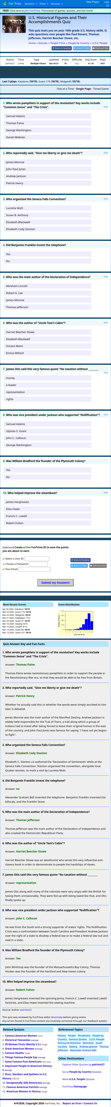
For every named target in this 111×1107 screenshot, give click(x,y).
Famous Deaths (14, 1052)
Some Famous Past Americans (23, 1061)
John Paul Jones (16, 169)
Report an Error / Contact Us (80, 1103)
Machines (88, 1042)
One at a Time (65, 88)
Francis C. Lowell (16, 515)
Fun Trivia (11, 4)
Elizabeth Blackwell (18, 222)
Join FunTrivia (32, 10)
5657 (102, 63)
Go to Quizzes (81, 1071)
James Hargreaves (17, 501)
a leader (11, 385)
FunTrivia (74, 1086)
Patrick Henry (14, 183)
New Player (92, 1)
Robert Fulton (14, 522)
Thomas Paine (15, 123)
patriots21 (10, 63)
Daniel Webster (15, 137)
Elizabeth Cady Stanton (20, 229)
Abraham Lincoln (16, 286)
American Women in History (23, 1091)
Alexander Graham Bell (83, 1050)
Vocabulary (84, 1035)
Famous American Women (21, 1035)
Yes (8, 254)
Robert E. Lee (14, 293)
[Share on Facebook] (64, 48)
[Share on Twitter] (83, 48)
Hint (106, 106)
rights (9, 399)
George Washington (18, 130)
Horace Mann (14, 346)
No (8, 261)
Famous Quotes (78, 1039)
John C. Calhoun (16, 438)
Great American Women (19, 1048)
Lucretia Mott (14, 208)
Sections (30, 3)
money (10, 378)
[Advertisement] (55, 72)
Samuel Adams (15, 116)
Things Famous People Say (21, 1057)
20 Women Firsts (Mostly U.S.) (23, 1044)
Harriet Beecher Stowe (20, 331)
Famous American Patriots (22, 1086)
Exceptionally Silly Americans (24, 1082)
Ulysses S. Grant (16, 430)
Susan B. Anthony (17, 215)
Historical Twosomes (17, 1039)
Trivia (42, 3)
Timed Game (101, 88)
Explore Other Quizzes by (83, 1064)
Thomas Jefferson (17, 307)
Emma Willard (15, 353)
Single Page (83, 88)
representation (15, 391)
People (72, 1035)
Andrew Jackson (16, 176)
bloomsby (56, 1017)
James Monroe (15, 162)
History (62, 1035)
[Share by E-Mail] (101, 48)
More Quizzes (78, 1079)
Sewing (73, 1046)
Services (56, 3)
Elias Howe (13, 508)
